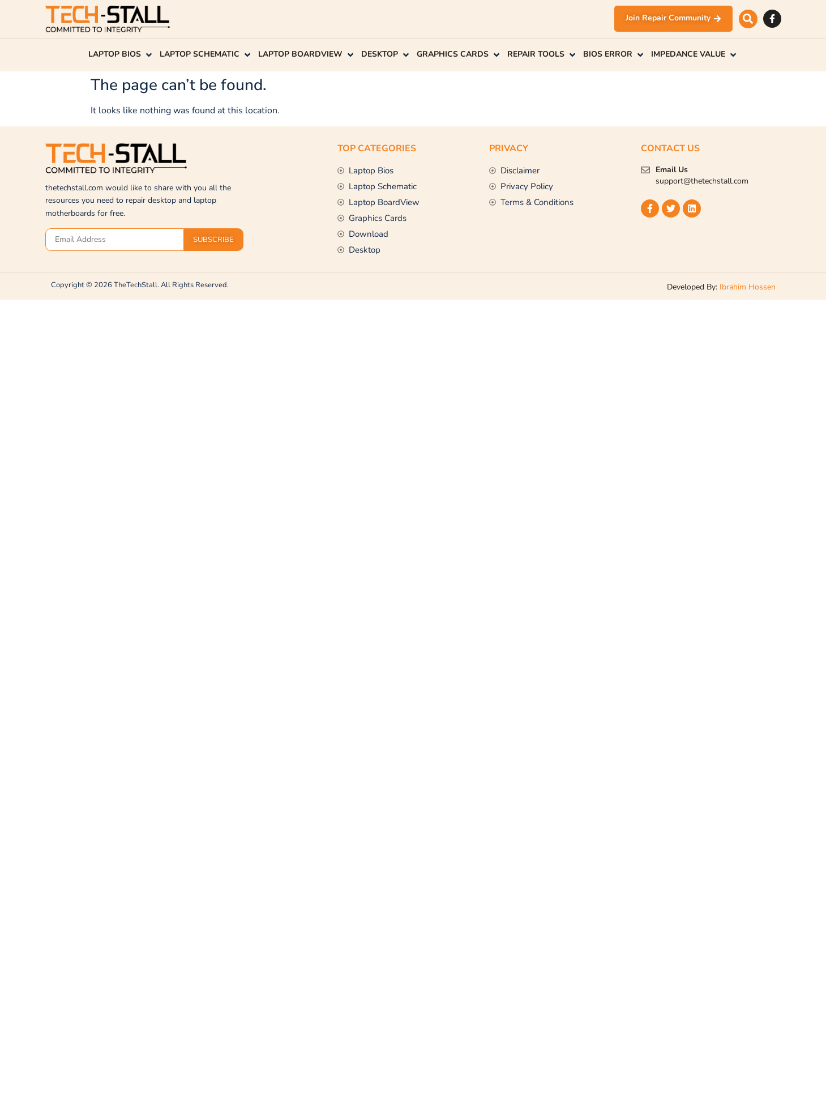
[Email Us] (645, 169)
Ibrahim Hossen (748, 287)
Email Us (672, 169)
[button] (748, 19)
